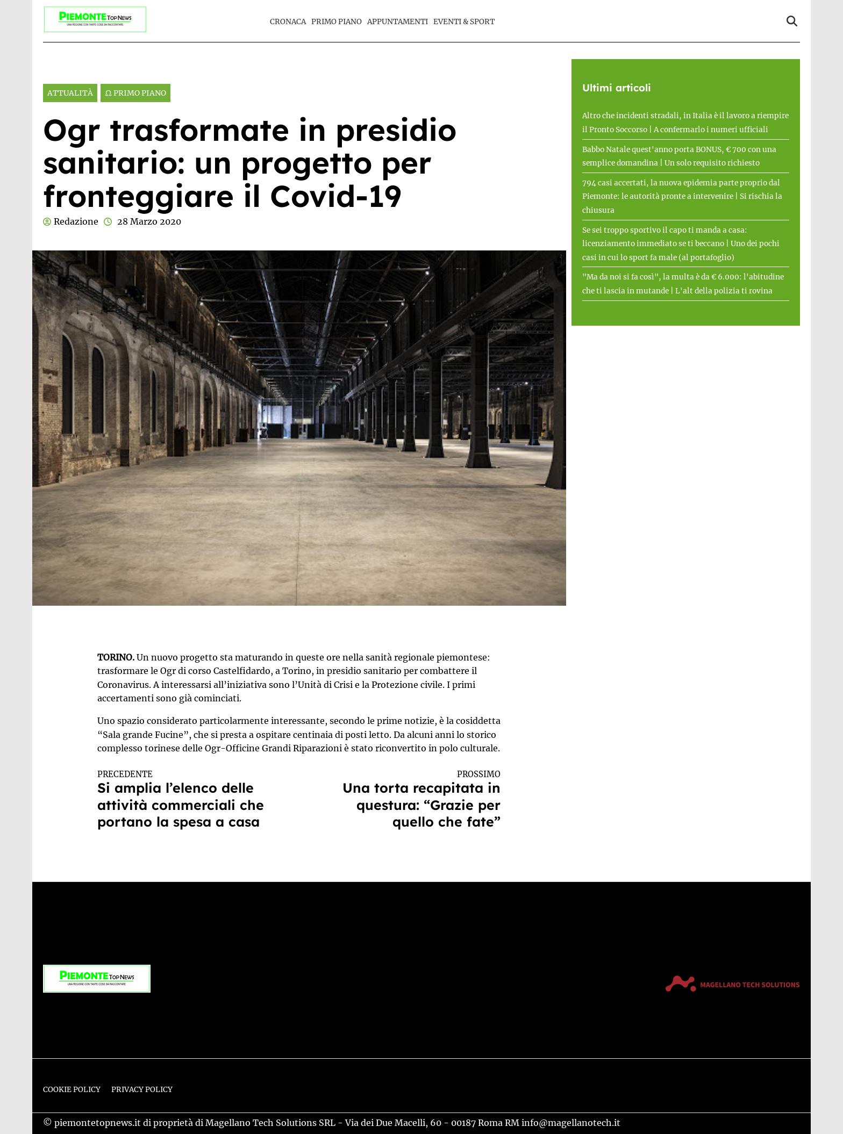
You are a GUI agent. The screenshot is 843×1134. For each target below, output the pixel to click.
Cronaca (288, 21)
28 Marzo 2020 (149, 221)
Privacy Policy (142, 1089)
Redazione (76, 221)
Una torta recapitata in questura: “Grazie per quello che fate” (410, 800)
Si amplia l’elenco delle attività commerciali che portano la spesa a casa (188, 800)
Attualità (70, 93)
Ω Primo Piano (135, 93)
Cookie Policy (72, 1089)
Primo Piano (336, 21)
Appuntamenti (397, 21)
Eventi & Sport (464, 21)
